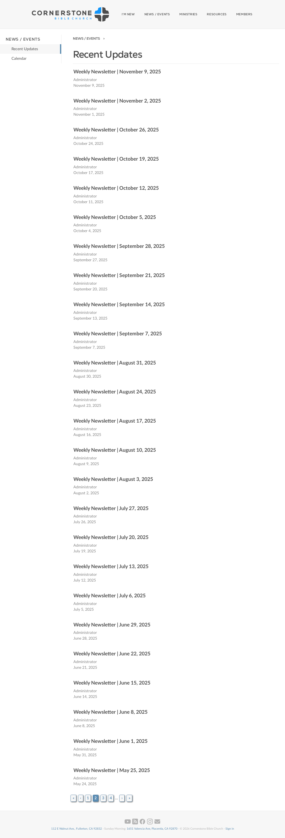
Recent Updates (24, 49)
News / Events (157, 14)
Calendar (19, 58)
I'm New (128, 14)
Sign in (229, 828)
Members (244, 14)
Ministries (188, 14)
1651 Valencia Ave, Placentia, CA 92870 (152, 828)
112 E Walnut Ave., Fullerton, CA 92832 (76, 828)
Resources (216, 14)
